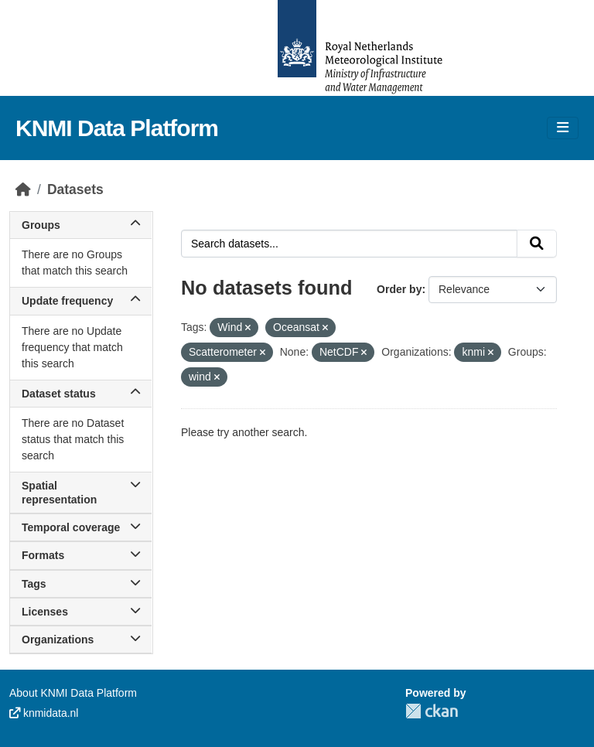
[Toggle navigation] (563, 128)
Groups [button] (81, 225)
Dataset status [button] (81, 394)
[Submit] (537, 244)
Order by (399, 289)
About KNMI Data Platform (73, 693)
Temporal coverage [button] (81, 527)
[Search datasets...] (349, 244)
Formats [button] (81, 555)
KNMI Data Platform (116, 128)
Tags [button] (81, 584)
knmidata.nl (43, 713)
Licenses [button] (81, 612)
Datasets (75, 189)
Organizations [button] (81, 639)
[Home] (23, 189)
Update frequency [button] (81, 301)
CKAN (431, 711)
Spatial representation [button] (81, 493)
